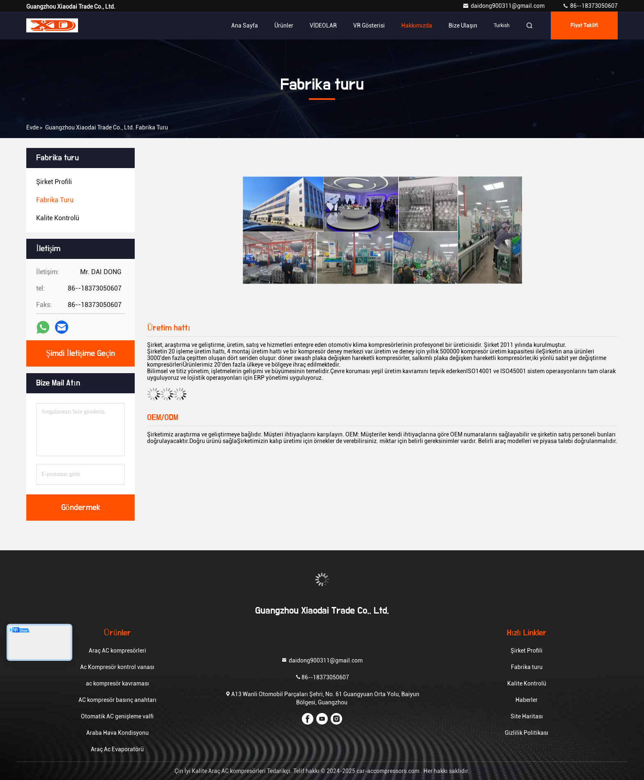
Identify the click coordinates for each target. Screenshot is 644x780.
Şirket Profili (527, 650)
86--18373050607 (590, 5)
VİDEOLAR (323, 25)
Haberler (526, 700)
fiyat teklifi (584, 25)
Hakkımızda (416, 25)
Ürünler (283, 25)
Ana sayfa (244, 25)
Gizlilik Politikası (526, 732)
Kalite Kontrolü (526, 683)
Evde (32, 127)
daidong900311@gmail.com (504, 5)
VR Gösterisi (369, 25)
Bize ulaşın (462, 25)
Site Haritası (527, 716)
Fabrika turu (527, 667)
